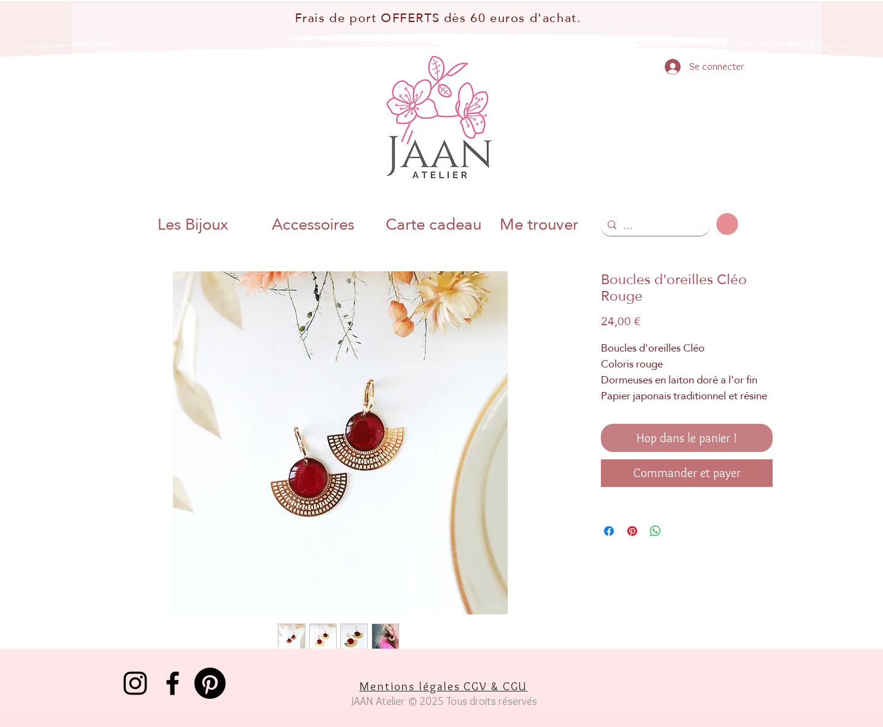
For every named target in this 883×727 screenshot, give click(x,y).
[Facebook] (172, 683)
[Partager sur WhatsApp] (655, 531)
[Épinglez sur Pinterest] (632, 531)
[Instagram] (135, 683)
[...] (654, 226)
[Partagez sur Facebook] (609, 531)
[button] (727, 224)
